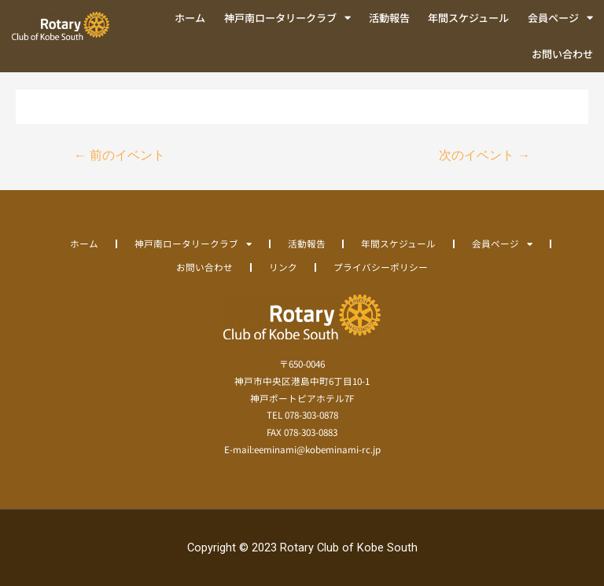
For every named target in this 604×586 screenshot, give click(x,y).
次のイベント (484, 155)
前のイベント (119, 155)
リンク (283, 266)
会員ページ (560, 18)
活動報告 (389, 17)
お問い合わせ (562, 53)
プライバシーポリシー (380, 266)
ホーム (190, 17)
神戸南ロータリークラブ (287, 18)
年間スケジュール (468, 17)
